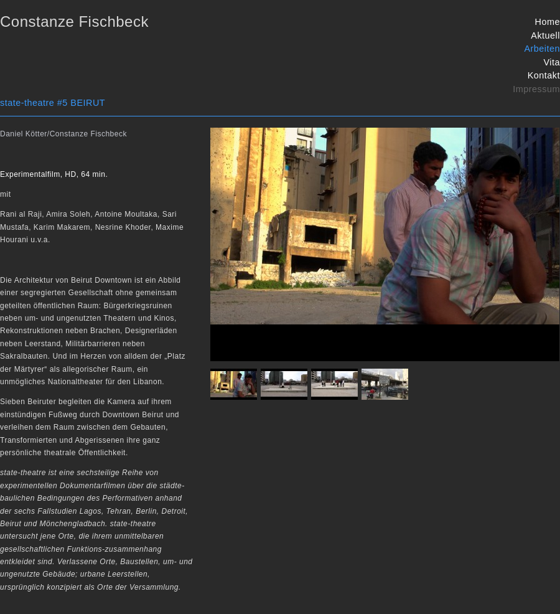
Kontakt (544, 75)
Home (547, 22)
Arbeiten (542, 49)
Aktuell (545, 35)
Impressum (536, 89)
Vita (551, 62)
